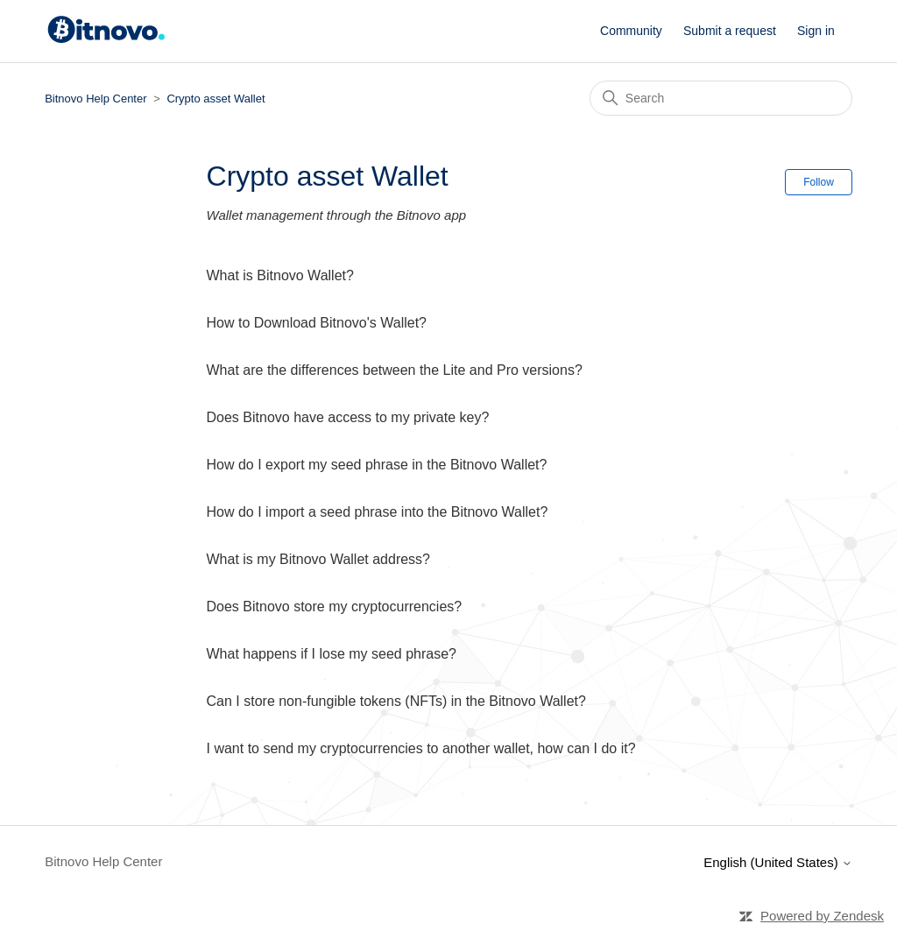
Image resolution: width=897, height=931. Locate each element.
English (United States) (777, 862)
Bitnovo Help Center (95, 98)
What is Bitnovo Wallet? (280, 275)
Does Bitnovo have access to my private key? (348, 417)
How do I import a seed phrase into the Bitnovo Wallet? (377, 511)
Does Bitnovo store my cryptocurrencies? (335, 606)
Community (631, 31)
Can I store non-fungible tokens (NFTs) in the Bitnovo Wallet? (396, 701)
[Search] (721, 98)
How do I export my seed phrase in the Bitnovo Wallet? (377, 464)
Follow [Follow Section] (818, 182)
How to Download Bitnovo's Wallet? (317, 322)
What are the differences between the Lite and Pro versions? (395, 370)
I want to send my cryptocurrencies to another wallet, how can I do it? (421, 748)
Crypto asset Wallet (215, 98)
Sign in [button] (816, 31)
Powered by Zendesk (822, 915)
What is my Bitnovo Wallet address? (319, 559)
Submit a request (729, 31)
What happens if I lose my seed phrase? (332, 653)
